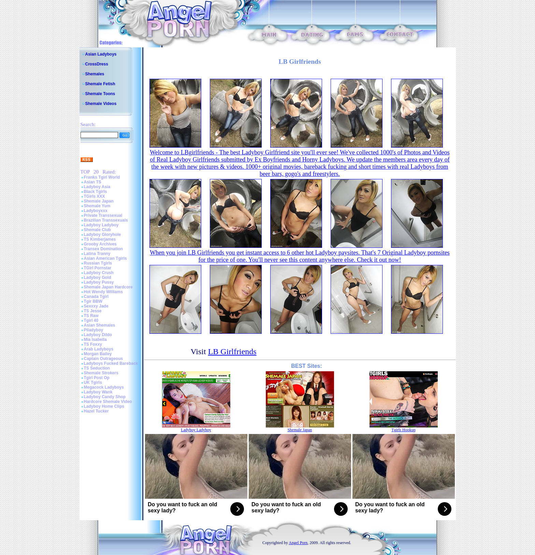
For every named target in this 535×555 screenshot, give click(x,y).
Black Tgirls (95, 191)
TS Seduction (97, 368)
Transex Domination (103, 248)
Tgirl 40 (91, 320)
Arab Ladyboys (99, 349)
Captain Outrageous (103, 358)
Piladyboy (93, 330)
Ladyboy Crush (99, 272)
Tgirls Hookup (403, 429)
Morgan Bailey (98, 353)
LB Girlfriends (232, 351)
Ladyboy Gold (97, 277)
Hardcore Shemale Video (108, 401)
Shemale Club (97, 229)
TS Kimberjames (100, 239)
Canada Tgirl (96, 296)
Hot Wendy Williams (103, 291)
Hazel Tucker (96, 411)
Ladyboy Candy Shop (105, 396)
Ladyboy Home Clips (104, 406)
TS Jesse (93, 311)
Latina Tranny (97, 253)
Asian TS (92, 182)
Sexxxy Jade (96, 306)
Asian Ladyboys (101, 54)
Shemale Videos (101, 103)
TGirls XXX (94, 196)
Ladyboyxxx (95, 210)
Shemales (94, 74)
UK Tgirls (93, 382)
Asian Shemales (99, 325)
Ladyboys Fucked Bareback (111, 363)
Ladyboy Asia (97, 186)
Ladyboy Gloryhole (102, 234)
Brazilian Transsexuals (106, 220)
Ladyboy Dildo (98, 334)
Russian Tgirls (98, 263)
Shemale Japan (99, 201)
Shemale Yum (97, 206)
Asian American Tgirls (105, 258)
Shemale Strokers (101, 373)
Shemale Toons (100, 93)
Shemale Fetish (100, 83)
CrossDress (96, 64)
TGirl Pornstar (98, 268)
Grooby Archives (100, 244)
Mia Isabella (95, 339)
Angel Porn (298, 542)
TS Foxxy (93, 344)
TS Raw (91, 315)
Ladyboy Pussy (99, 282)
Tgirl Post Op (97, 377)
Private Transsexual (103, 215)
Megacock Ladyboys (104, 387)
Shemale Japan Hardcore (108, 287)
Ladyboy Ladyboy (101, 225)
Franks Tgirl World (102, 177)
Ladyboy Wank (98, 392)
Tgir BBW (93, 301)
